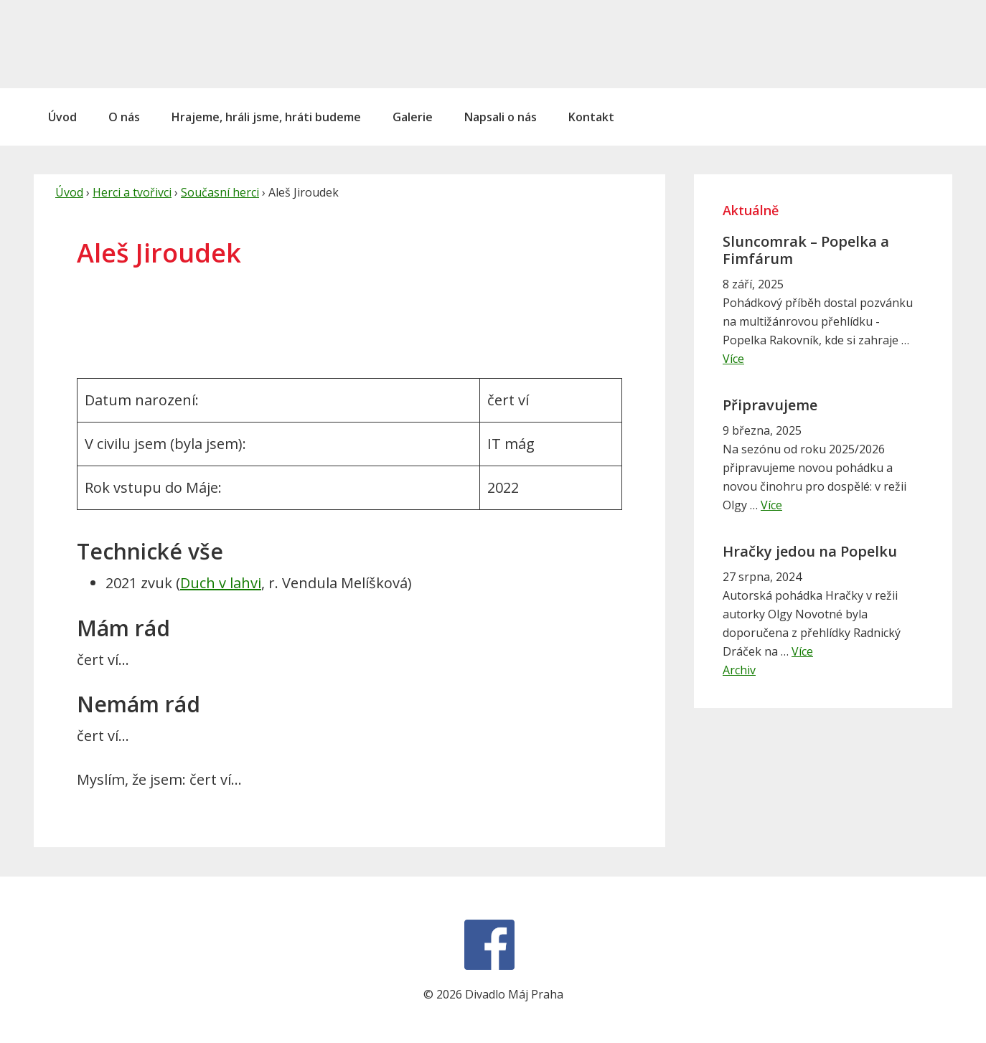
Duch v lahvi (220, 583)
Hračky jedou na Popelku (810, 551)
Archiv (739, 670)
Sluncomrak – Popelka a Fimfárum (806, 250)
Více (733, 359)
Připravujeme (770, 405)
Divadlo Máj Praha (130, 44)
